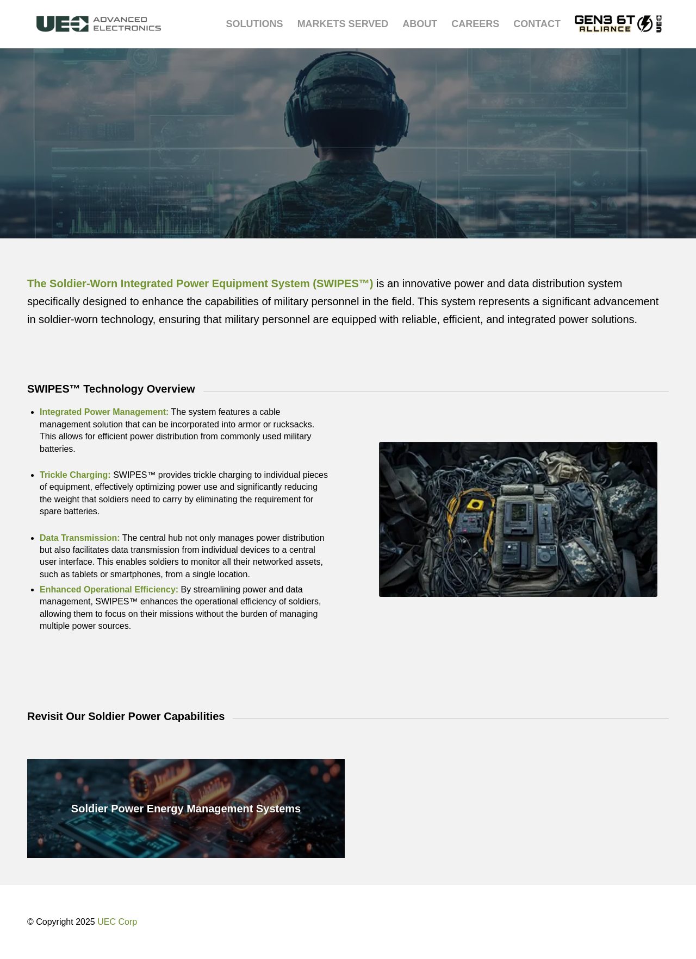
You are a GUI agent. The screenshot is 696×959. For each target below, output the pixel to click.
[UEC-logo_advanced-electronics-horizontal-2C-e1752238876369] (98, 24)
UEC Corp (117, 921)
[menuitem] (254, 24)
